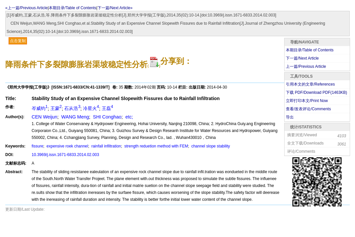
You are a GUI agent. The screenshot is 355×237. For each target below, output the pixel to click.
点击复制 (18, 41)
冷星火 (91, 108)
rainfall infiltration (105, 146)
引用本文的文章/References (310, 84)
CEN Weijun (44, 116)
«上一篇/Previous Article (26, 8)
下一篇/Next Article (302, 58)
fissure (37, 146)
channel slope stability (210, 146)
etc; (128, 116)
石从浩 (72, 108)
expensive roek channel (66, 146)
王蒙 (56, 108)
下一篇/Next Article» (115, 8)
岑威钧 (40, 108)
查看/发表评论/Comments (308, 109)
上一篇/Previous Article (306, 66)
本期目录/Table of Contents (72, 8)
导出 (290, 117)
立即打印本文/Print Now (307, 100)
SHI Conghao (106, 116)
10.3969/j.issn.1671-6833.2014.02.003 (65, 154)
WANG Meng (74, 116)
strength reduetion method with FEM (155, 146)
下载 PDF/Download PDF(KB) (316, 92)
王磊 (107, 108)
